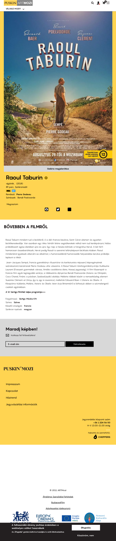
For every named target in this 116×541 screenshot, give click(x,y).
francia (27, 305)
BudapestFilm (58, 502)
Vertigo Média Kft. (28, 298)
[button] (99, 3)
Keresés (92, 3)
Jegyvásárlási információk (21, 404)
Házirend (11, 397)
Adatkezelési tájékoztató (58, 508)
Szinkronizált (21, 187)
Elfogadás (86, 527)
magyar (28, 309)
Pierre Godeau (23, 194)
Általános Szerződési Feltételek (58, 496)
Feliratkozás (79, 344)
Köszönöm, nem (85, 535)
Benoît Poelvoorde (26, 197)
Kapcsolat (12, 390)
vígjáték (10, 183)
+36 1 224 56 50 (101, 422)
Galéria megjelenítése (58, 168)
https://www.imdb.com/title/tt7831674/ (8, 191)
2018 (19, 183)
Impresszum (13, 384)
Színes (17, 302)
